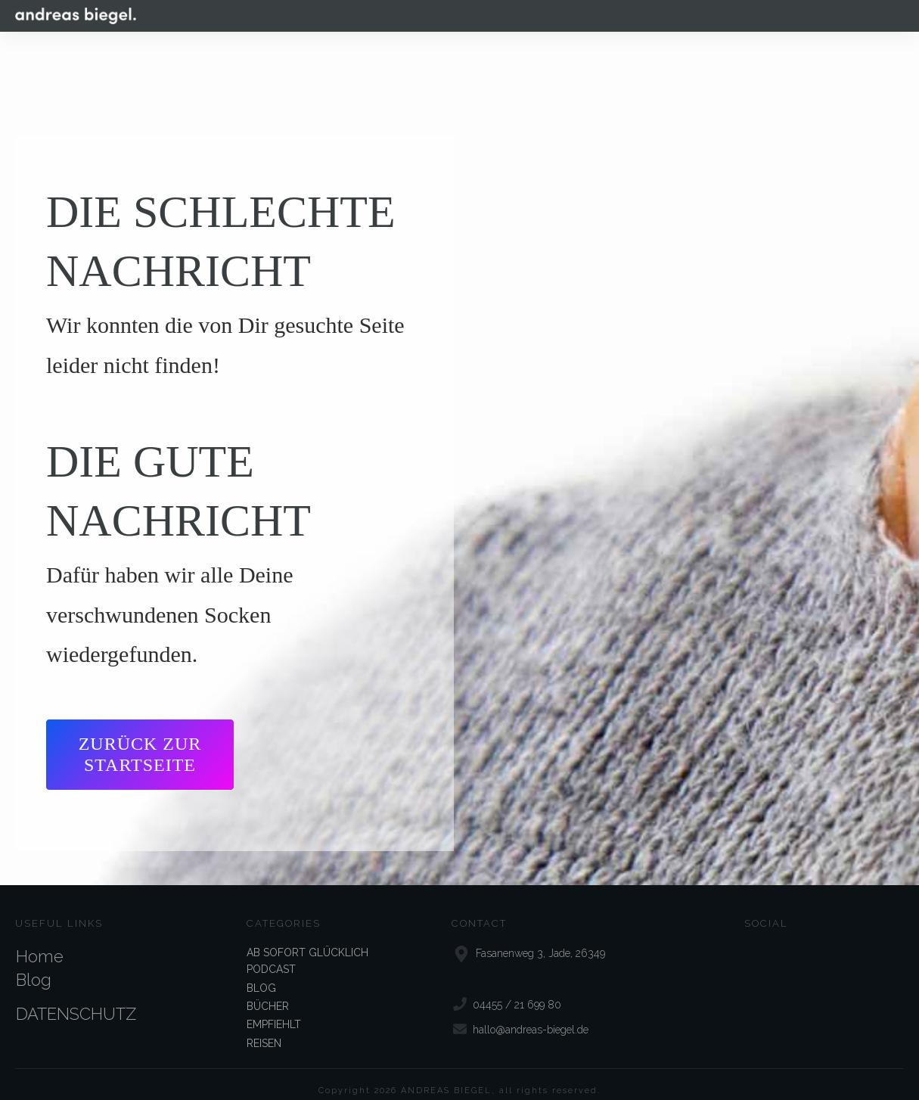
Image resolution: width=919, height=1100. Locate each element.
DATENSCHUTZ (76, 1000)
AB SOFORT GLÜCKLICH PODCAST (307, 947)
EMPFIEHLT (274, 1011)
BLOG (261, 974)
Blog (33, 966)
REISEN (264, 1030)
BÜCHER (268, 993)
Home (40, 942)
